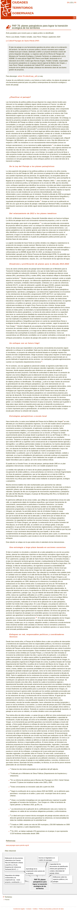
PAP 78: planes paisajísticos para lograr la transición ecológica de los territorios (40, 884)
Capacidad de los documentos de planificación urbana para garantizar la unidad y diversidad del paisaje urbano (59, 868)
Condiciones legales (19, 909)
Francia (7, 899)
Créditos (35, 909)
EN (68, 2)
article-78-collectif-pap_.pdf (27, 76)
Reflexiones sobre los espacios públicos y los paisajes (60, 879)
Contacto (28, 909)
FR (75, 2)
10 (36, 617)
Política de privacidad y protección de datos (51, 909)
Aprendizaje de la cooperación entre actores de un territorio (35, 871)
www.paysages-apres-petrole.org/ (16, 845)
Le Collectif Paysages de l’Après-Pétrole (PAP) (22, 41)
